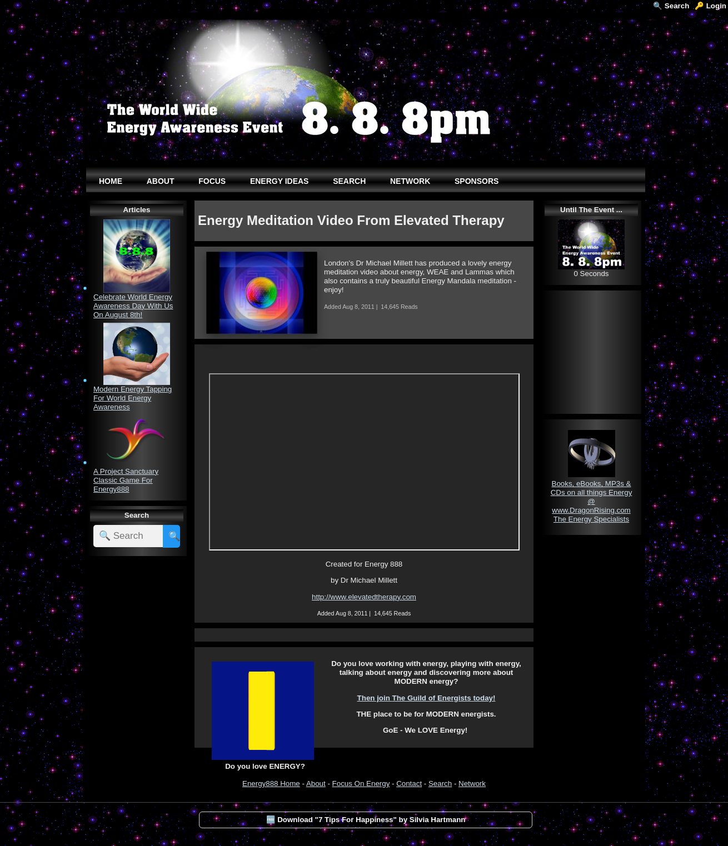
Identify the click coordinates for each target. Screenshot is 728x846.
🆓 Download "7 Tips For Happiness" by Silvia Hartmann (366, 819)
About (316, 783)
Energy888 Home (271, 783)
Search (440, 783)
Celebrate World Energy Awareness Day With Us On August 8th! (133, 306)
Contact (409, 783)
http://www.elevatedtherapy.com (364, 597)
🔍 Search (671, 6)
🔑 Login (710, 6)
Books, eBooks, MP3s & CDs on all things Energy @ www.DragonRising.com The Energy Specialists (591, 501)
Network (472, 783)
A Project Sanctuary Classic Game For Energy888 (125, 480)
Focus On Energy (361, 783)
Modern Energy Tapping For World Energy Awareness (132, 398)
